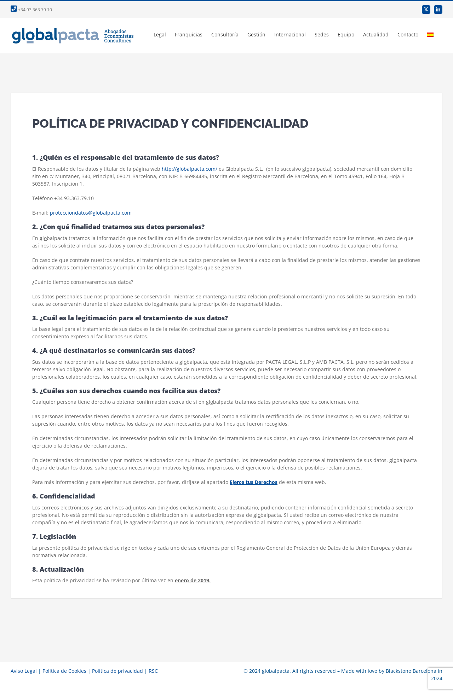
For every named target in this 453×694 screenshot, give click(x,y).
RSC (153, 670)
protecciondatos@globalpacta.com (91, 212)
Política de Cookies (64, 670)
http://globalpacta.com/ (189, 168)
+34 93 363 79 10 (31, 10)
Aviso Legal (24, 670)
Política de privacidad (117, 670)
